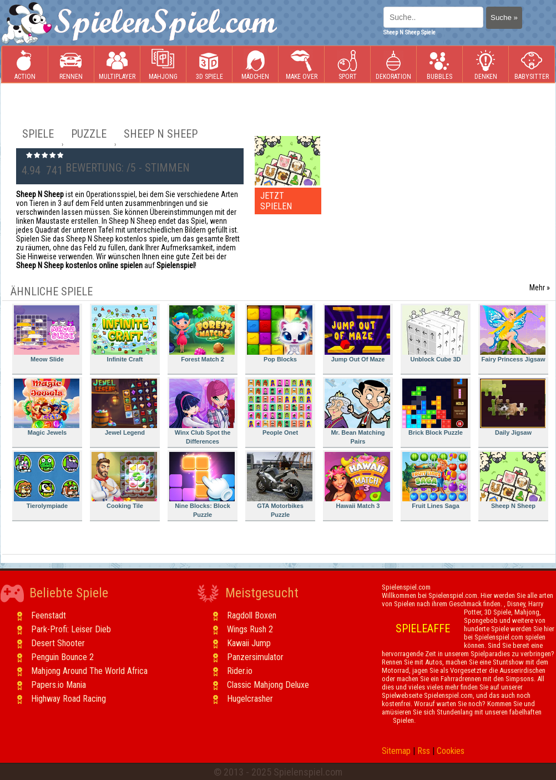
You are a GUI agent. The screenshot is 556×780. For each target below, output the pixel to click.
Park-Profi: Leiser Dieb (71, 629)
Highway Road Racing (68, 698)
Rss (423, 751)
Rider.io (239, 671)
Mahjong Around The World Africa (89, 671)
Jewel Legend (124, 407)
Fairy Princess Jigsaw (512, 334)
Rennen (71, 64)
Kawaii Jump (249, 643)
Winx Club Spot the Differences (202, 412)
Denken (485, 64)
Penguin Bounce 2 (62, 657)
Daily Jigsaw (512, 407)
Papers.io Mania (58, 685)
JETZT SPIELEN (276, 201)
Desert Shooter (58, 643)
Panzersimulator (255, 657)
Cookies (450, 751)
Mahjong (163, 64)
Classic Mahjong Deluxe (268, 685)
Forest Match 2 (202, 334)
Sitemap (396, 751)
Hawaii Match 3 (357, 480)
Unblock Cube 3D (435, 334)
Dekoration (393, 64)
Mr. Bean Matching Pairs (357, 412)
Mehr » (539, 287)
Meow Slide (46, 334)
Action (25, 64)
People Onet (279, 407)
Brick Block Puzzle (435, 407)
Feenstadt (48, 615)
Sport (347, 64)
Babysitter (531, 64)
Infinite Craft (124, 334)
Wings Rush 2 (250, 629)
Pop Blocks (279, 334)
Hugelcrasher (250, 698)
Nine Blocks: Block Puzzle (202, 485)
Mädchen (255, 64)
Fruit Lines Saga (435, 480)
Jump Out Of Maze (357, 334)
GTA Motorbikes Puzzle (279, 485)
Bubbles (439, 64)
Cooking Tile (124, 480)
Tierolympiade (46, 480)
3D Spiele (209, 64)
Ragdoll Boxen (251, 615)
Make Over (301, 64)
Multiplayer (117, 64)
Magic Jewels (46, 407)
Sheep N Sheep (512, 480)
